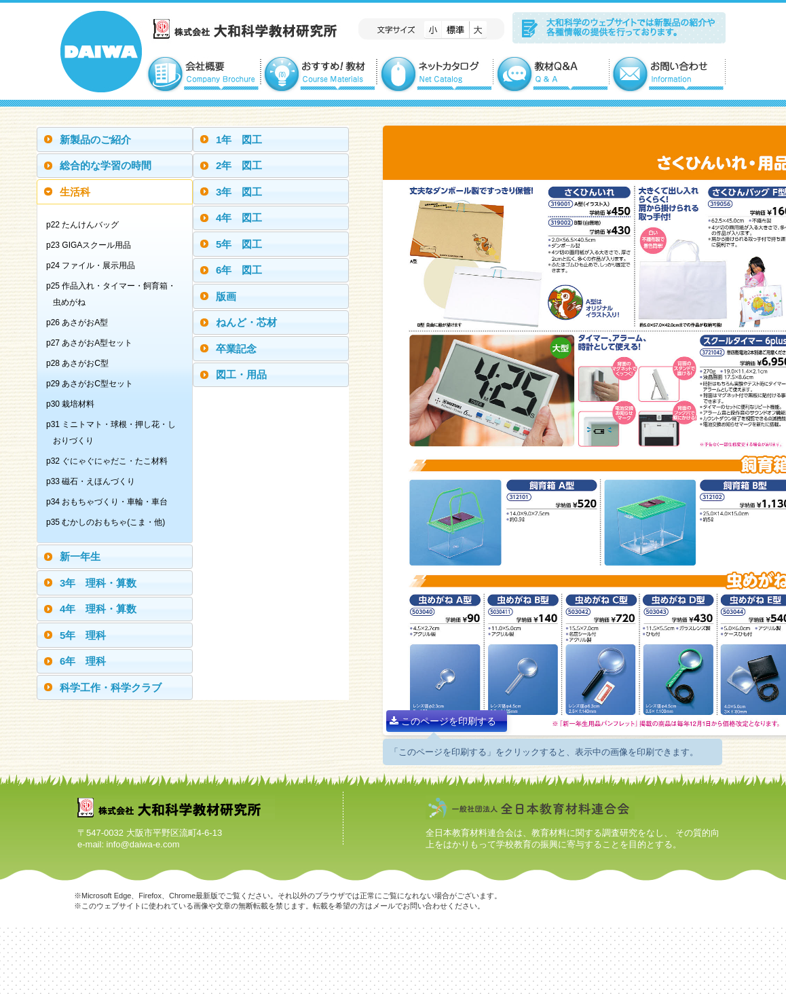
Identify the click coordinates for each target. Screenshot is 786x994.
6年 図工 (239, 270)
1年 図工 (239, 139)
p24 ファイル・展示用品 (94, 265)
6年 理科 (83, 661)
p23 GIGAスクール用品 (92, 245)
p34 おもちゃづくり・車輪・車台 (110, 502)
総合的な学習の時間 (105, 165)
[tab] (115, 139)
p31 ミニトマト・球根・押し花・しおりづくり (114, 432)
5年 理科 (83, 635)
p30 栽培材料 (73, 404)
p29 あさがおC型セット (93, 383)
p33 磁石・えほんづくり (94, 481)
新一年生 (80, 556)
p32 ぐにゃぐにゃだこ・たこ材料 (110, 461)
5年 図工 (239, 244)
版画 (226, 296)
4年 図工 (239, 217)
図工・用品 (241, 374)
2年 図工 (239, 165)
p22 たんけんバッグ (86, 224)
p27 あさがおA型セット (92, 343)
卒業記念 (236, 348)
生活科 (75, 192)
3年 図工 (239, 192)
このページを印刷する (443, 721)
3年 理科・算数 (98, 583)
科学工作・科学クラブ (111, 687)
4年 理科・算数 (98, 608)
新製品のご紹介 (95, 139)
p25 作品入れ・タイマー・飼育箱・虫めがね (114, 294)
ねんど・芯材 (246, 322)
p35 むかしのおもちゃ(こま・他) (109, 522)
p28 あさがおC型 (81, 363)
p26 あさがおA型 (80, 322)
